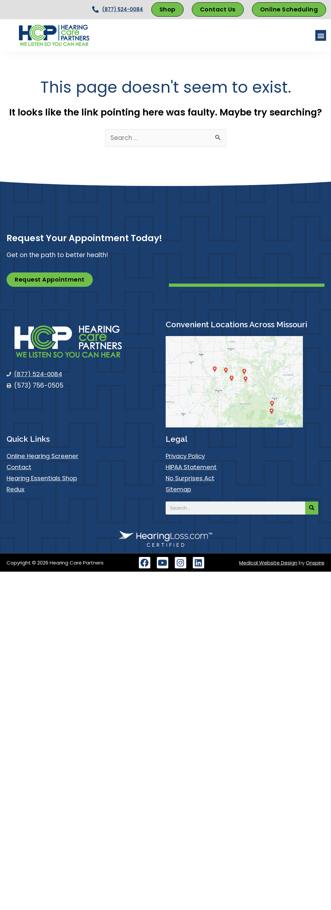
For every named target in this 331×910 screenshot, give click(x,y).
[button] (320, 35)
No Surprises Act (191, 478)
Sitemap (179, 489)
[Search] (311, 508)
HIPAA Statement (192, 467)
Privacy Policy (186, 456)
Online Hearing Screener (43, 456)
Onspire (315, 562)
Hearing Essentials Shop (43, 478)
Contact (20, 467)
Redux (16, 489)
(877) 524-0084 (122, 9)
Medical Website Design (268, 562)
